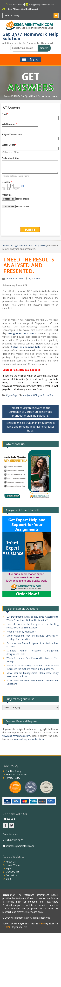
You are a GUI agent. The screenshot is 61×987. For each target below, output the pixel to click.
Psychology (11, 395)
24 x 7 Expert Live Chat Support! (23, 9)
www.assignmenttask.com (16, 735)
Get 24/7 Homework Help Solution (30, 36)
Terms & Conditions (16, 774)
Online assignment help (25, 347)
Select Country (11, 15)
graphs (41, 395)
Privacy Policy (13, 777)
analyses (27, 395)
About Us (11, 861)
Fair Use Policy (13, 771)
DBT (35, 395)
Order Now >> (10, 834)
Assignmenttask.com (21, 333)
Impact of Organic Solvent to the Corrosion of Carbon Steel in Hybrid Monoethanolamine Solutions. (30, 411)
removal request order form (29, 739)
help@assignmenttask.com (19, 845)
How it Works (13, 865)
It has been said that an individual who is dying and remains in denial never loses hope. (30, 426)
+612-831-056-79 (16, 5)
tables (50, 395)
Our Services (12, 871)
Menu (30, 59)
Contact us (11, 875)
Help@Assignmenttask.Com (41, 5)
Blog (8, 878)
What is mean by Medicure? (21, 631)
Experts (10, 868)
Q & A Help (34, 278)
